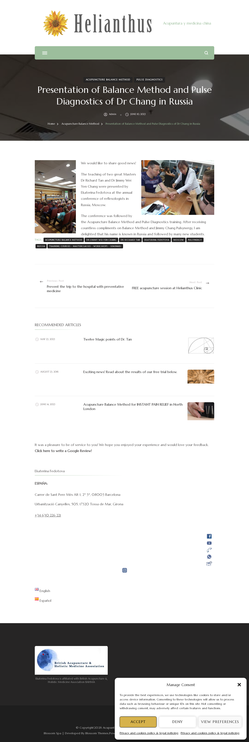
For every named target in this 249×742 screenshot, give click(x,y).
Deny (177, 721)
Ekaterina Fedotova (156, 240)
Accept (138, 721)
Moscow (178, 240)
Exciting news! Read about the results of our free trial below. (130, 372)
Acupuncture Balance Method (108, 79)
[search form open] (206, 52)
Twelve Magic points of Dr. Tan (107, 339)
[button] (239, 684)
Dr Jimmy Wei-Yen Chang (101, 240)
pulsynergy (195, 240)
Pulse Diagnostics (149, 79)
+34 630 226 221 (48, 515)
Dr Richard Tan (130, 240)
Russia (41, 246)
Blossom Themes (96, 733)
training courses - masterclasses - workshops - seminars (85, 246)
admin (112, 114)
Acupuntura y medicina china (187, 23)
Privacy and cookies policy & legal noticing (149, 733)
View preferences (220, 721)
